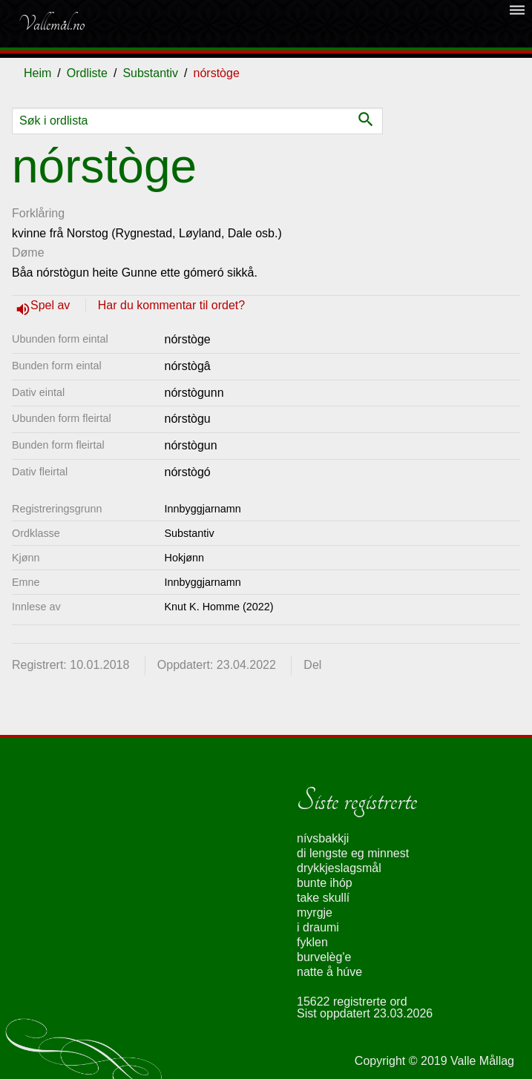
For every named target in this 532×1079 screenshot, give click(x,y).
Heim (37, 73)
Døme (28, 252)
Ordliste (87, 73)
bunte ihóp (324, 883)
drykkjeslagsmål (339, 868)
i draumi (318, 927)
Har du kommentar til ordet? (171, 305)
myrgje (314, 912)
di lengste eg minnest (353, 853)
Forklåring (38, 213)
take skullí (323, 897)
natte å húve (329, 972)
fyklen (312, 942)
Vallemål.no (51, 24)
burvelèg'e (324, 957)
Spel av (51, 305)
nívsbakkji (323, 838)
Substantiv (150, 73)
